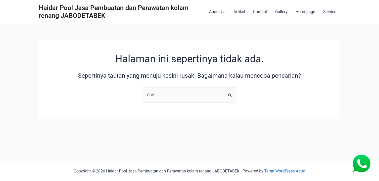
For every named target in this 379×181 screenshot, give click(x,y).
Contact (260, 11)
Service (329, 11)
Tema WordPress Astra (284, 171)
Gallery (281, 11)
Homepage (305, 11)
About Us (217, 11)
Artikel (239, 11)
